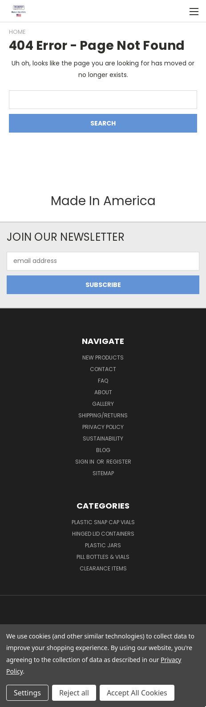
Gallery (103, 404)
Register (118, 461)
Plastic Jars (103, 545)
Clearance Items (103, 568)
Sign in (85, 461)
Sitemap (103, 473)
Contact (103, 369)
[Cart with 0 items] (175, 11)
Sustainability (103, 438)
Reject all (74, 693)
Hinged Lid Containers (103, 533)
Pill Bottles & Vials (103, 557)
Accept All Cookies (137, 693)
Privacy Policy (103, 427)
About (103, 392)
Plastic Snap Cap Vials (103, 522)
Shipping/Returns (103, 415)
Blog (103, 450)
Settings (27, 693)
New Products (103, 357)
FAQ (103, 380)
